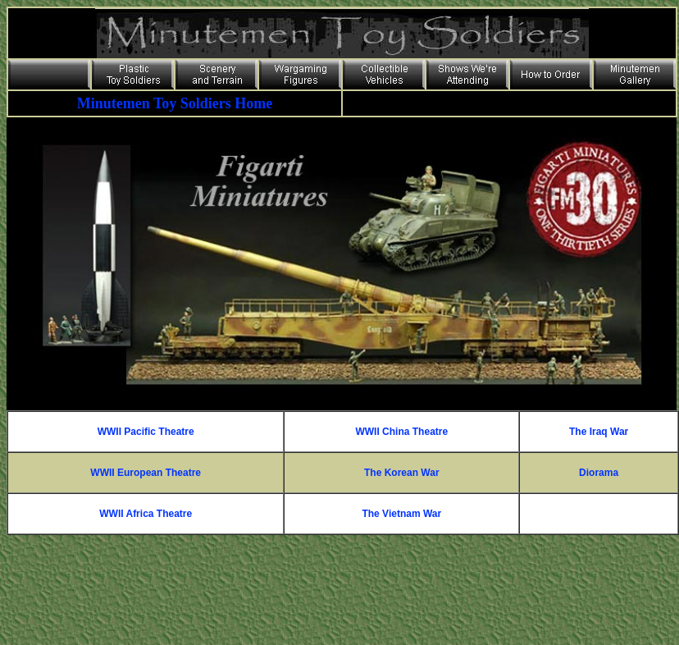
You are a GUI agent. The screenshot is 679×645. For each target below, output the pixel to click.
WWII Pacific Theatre (146, 431)
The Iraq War (598, 431)
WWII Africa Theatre (145, 513)
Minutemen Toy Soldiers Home (175, 103)
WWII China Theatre (401, 431)
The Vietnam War (401, 513)
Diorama (598, 472)
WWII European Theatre (145, 472)
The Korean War (402, 472)
